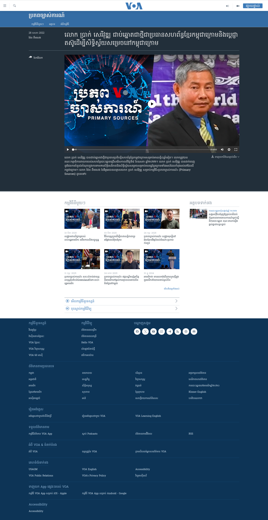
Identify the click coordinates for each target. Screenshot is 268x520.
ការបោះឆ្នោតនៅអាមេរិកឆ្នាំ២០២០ (204, 386)
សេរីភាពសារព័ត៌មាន (198, 379)
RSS (191, 434)
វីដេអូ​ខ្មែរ (32, 330)
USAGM (33, 469)
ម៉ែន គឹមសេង (35, 38)
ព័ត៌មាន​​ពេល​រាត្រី (89, 336)
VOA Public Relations (41, 476)
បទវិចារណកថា (195, 398)
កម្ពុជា (31, 373)
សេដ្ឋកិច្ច (86, 379)
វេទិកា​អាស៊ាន (87, 355)
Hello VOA (87, 343)
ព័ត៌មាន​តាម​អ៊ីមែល (143, 434)
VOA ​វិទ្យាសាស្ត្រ (36, 349)
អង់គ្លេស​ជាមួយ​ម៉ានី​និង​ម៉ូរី (40, 416)
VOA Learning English (148, 416)
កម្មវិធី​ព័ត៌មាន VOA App (40, 434)
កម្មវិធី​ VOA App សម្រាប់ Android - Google (104, 493)
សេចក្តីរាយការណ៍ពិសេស (146, 398)
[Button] (36, 58)
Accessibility (142, 469)
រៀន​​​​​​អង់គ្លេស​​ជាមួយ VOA (93, 416)
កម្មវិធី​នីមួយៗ (37, 24)
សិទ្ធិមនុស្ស (87, 386)
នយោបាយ (87, 373)
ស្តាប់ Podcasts (89, 434)
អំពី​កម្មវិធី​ (65, 24)
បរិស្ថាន (138, 373)
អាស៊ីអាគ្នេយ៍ (34, 398)
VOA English (89, 469)
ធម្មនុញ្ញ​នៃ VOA (89, 452)
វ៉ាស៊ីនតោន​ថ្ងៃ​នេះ (36, 336)
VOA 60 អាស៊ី (36, 355)
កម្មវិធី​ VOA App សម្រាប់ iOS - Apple (48, 493)
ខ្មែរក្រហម (139, 392)
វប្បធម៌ (138, 386)
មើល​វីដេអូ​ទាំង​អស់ (171, 289)
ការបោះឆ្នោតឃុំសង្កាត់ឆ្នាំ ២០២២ (223, 211)
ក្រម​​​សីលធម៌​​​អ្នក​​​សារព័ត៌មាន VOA (150, 452)
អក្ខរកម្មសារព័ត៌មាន (197, 373)
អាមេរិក (32, 386)
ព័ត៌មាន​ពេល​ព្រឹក (89, 330)
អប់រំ (84, 398)
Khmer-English (197, 392)
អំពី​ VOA (33, 452)
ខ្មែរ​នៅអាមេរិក (35, 392)
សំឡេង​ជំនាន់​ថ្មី (88, 349)
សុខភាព (86, 392)
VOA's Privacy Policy (94, 476)
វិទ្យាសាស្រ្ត (140, 379)
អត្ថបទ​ (52, 24)
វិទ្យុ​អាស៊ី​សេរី (141, 476)
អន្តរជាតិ (32, 379)
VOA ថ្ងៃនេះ (34, 343)
